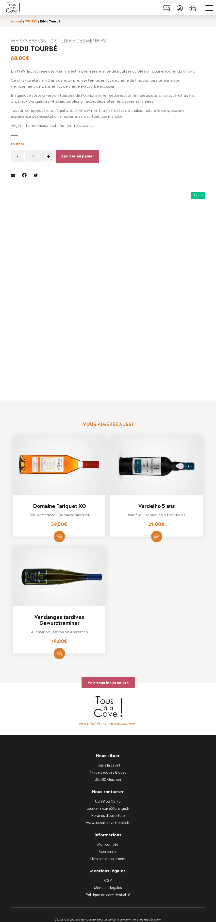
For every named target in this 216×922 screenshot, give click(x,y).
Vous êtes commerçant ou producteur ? (108, 910)
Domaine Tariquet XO (59, 456)
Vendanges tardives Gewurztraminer (59, 570)
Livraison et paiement (108, 808)
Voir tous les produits (108, 633)
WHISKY (31, 21)
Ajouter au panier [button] (59, 487)
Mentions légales (108, 837)
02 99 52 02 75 (108, 751)
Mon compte (107, 794)
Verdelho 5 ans (156, 456)
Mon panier (108, 801)
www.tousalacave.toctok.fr (108, 772)
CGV (108, 830)
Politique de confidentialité (107, 844)
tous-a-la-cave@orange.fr (108, 758)
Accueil (16, 21)
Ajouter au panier (77, 155)
